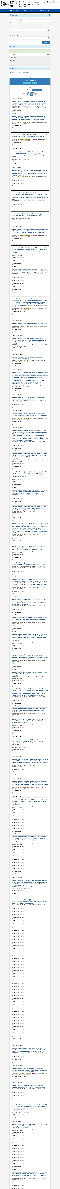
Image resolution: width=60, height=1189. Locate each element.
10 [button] (23, 94)
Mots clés (12, 60)
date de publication (16, 89)
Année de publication (15, 63)
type (46, 89)
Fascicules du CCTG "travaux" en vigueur (19, 72)
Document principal (19, 180)
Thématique (13, 57)
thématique (27, 89)
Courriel (34, 82)
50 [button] (31, 94)
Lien (15, 113)
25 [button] (27, 94)
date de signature (37, 89)
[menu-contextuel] (10, 22)
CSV (29, 82)
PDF (25, 82)
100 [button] (35, 94)
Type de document (14, 51)
